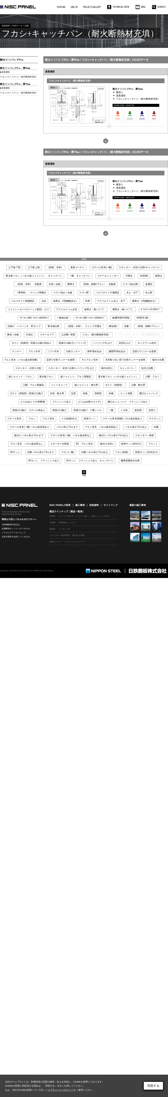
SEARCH (158, 7)
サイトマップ (110, 505)
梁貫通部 (120, 95)
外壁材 (52, 516)
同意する (153, 1085)
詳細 (84, 259)
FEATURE (61, 7)
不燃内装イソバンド (67, 522)
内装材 (52, 522)
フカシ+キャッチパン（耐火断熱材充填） (18, 76)
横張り (119, 92)
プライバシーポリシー (62, 1090)
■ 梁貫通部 (5, 72)
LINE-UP (74, 7)
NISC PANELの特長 (60, 505)
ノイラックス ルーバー (74, 542)
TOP (84, 473)
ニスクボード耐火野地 (59, 535)
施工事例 (80, 505)
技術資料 (94, 505)
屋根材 (52, 529)
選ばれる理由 (78, 535)
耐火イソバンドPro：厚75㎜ (15, 84)
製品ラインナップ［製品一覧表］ (67, 511)
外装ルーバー (55, 542)
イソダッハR (64, 529)
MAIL (141, 7)
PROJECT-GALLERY (92, 7)
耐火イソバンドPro (11, 60)
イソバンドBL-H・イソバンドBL (73, 516)
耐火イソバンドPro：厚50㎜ (15, 68)
